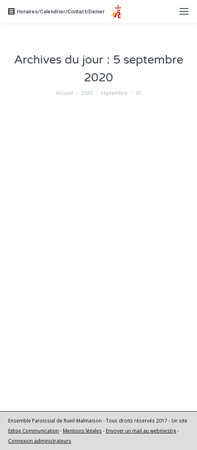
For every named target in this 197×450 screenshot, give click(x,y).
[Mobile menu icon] (184, 11)
